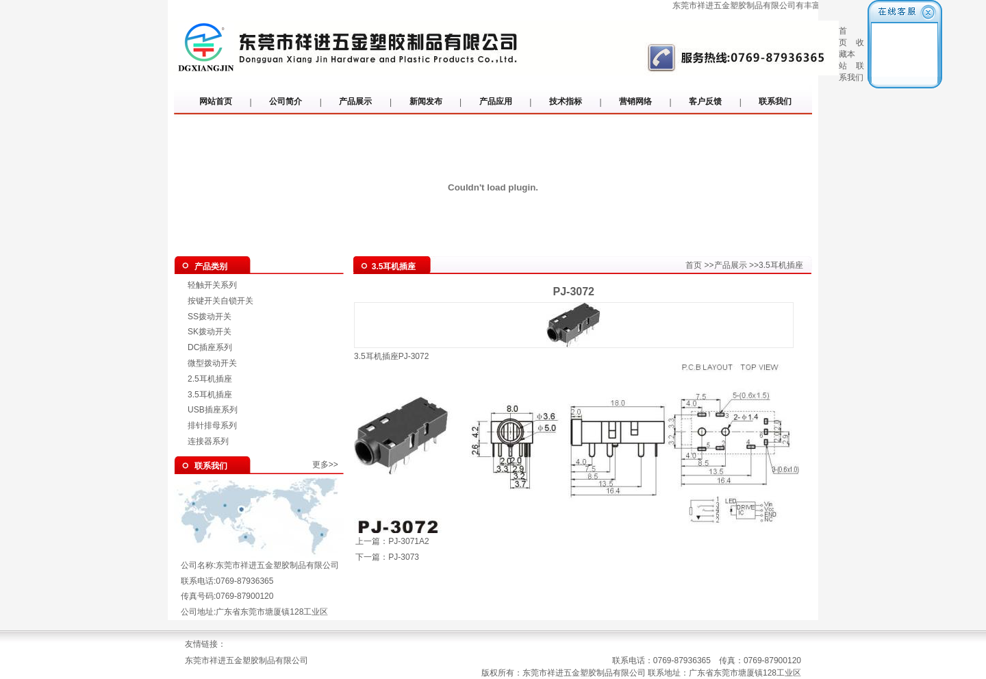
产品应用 (495, 101)
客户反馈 (705, 101)
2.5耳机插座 (210, 379)
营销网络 (635, 101)
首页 (693, 265)
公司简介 (285, 101)
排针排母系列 (212, 425)
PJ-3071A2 (408, 541)
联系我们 (775, 101)
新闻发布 (425, 101)
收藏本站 (851, 54)
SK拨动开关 (209, 331)
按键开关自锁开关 (220, 301)
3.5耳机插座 (210, 394)
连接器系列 (208, 441)
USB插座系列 (213, 410)
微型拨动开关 (212, 363)
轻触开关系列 (212, 285)
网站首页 (215, 101)
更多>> (325, 464)
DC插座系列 (210, 347)
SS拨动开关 (209, 316)
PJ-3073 (403, 557)
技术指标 (565, 101)
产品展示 (355, 101)
